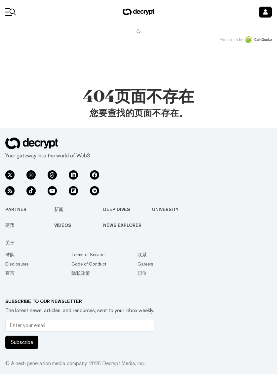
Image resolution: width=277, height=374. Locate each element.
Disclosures (17, 264)
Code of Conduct (88, 264)
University (165, 209)
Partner (15, 209)
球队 (10, 254)
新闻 (58, 209)
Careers (145, 264)
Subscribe (22, 342)
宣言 (10, 273)
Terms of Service (87, 254)
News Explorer (122, 225)
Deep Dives (116, 209)
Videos (62, 225)
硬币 (10, 225)
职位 (142, 273)
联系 (142, 254)
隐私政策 (80, 273)
